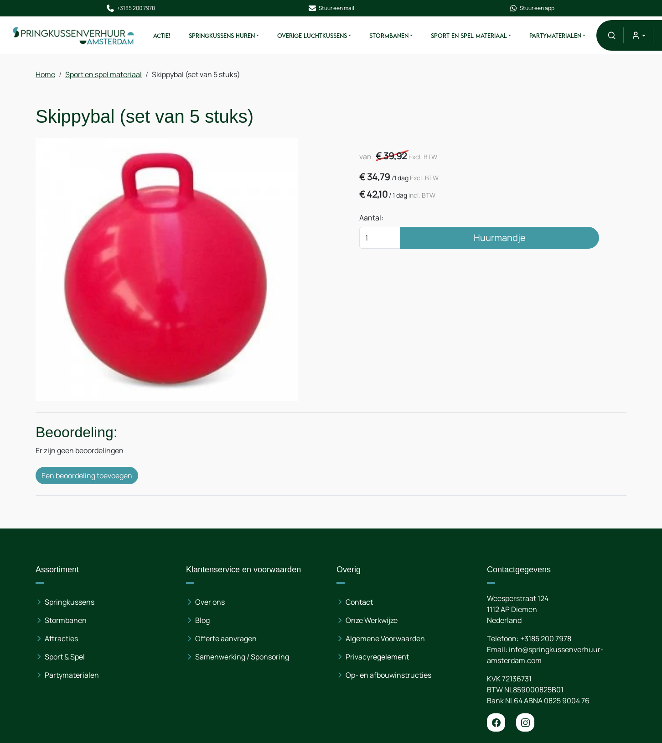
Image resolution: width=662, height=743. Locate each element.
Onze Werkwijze (372, 620)
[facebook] (496, 722)
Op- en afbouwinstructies (388, 675)
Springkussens (69, 602)
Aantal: (371, 218)
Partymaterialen (555, 35)
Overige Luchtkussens (312, 35)
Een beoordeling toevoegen (86, 476)
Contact (359, 602)
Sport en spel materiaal (469, 35)
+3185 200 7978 (130, 8)
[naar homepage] (73, 35)
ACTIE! (162, 35)
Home (45, 74)
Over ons (210, 602)
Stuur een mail (331, 8)
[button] (611, 35)
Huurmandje (500, 237)
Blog (202, 620)
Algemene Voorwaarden (385, 638)
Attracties (61, 638)
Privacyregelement (377, 657)
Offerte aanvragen (226, 638)
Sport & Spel (65, 657)
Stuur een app (531, 8)
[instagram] (525, 722)
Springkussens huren (222, 35)
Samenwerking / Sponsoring (242, 657)
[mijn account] (638, 35)
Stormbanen (389, 35)
